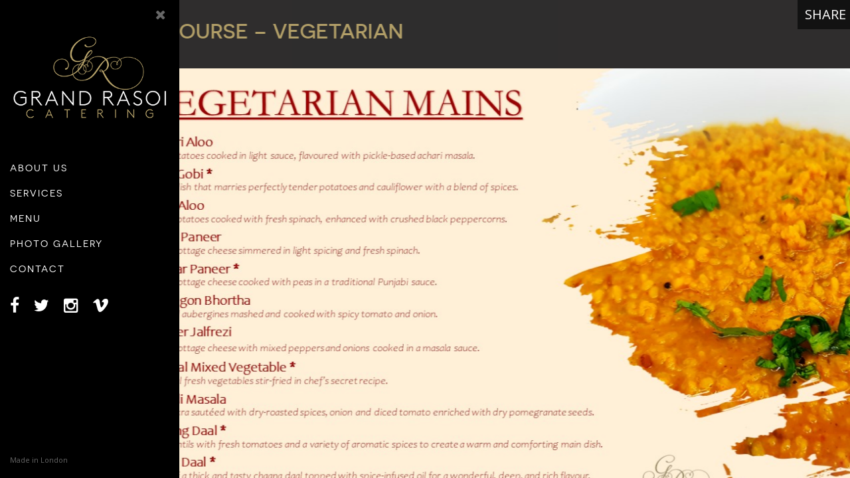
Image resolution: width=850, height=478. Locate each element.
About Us (39, 168)
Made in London (39, 460)
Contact (37, 269)
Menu (25, 218)
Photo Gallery (56, 243)
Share (825, 14)
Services (36, 193)
